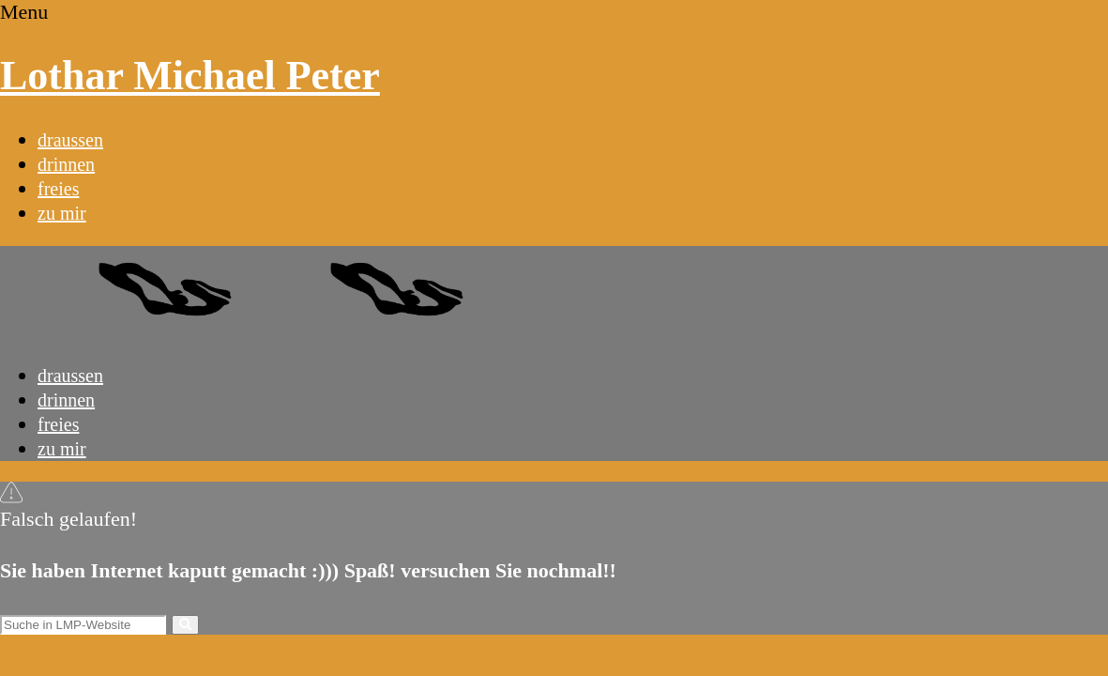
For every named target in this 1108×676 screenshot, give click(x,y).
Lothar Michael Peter (190, 76)
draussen (70, 140)
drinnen (66, 164)
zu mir (62, 213)
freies (58, 188)
